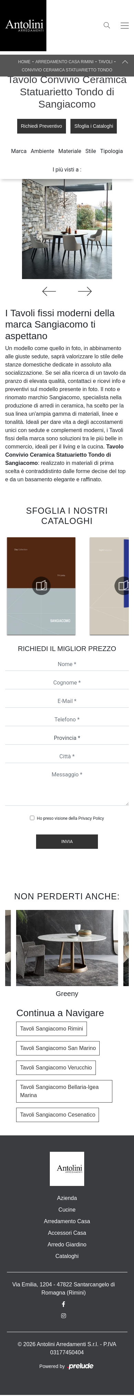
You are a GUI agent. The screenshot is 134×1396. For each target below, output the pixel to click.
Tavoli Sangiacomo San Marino (58, 1048)
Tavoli (105, 61)
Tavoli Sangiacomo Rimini (51, 1029)
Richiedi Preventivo (41, 126)
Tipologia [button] (111, 151)
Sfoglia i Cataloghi (93, 126)
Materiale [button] (69, 151)
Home (24, 61)
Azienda (67, 1198)
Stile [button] (91, 151)
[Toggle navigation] (124, 25)
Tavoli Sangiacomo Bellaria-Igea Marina (59, 1091)
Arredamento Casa (67, 1221)
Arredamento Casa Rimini (64, 61)
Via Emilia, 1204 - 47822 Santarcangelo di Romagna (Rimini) (63, 1289)
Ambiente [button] (42, 151)
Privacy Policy (91, 818)
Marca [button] (18, 151)
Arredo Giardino (67, 1244)
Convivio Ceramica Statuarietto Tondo (67, 70)
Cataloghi (67, 1256)
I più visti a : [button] (67, 169)
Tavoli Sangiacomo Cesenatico (57, 1115)
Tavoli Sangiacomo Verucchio (56, 1067)
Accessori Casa (67, 1233)
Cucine (67, 1210)
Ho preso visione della (70, 818)
